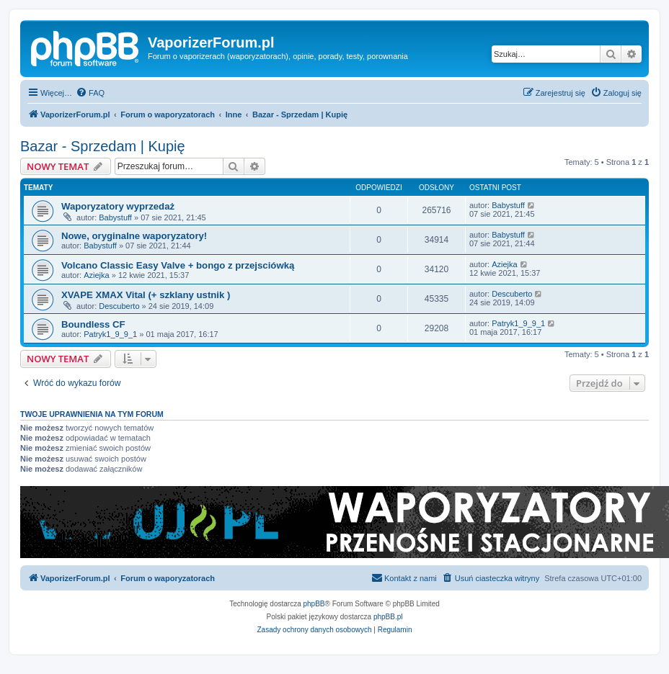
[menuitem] (90, 93)
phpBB (314, 604)
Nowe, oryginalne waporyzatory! (134, 235)
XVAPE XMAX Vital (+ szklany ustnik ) (145, 294)
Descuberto (119, 306)
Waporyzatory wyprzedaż (117, 206)
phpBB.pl (388, 617)
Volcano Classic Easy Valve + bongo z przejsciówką (177, 265)
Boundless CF (93, 324)
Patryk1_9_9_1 (110, 334)
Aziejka (96, 275)
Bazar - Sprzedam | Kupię (102, 146)
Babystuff (115, 217)
